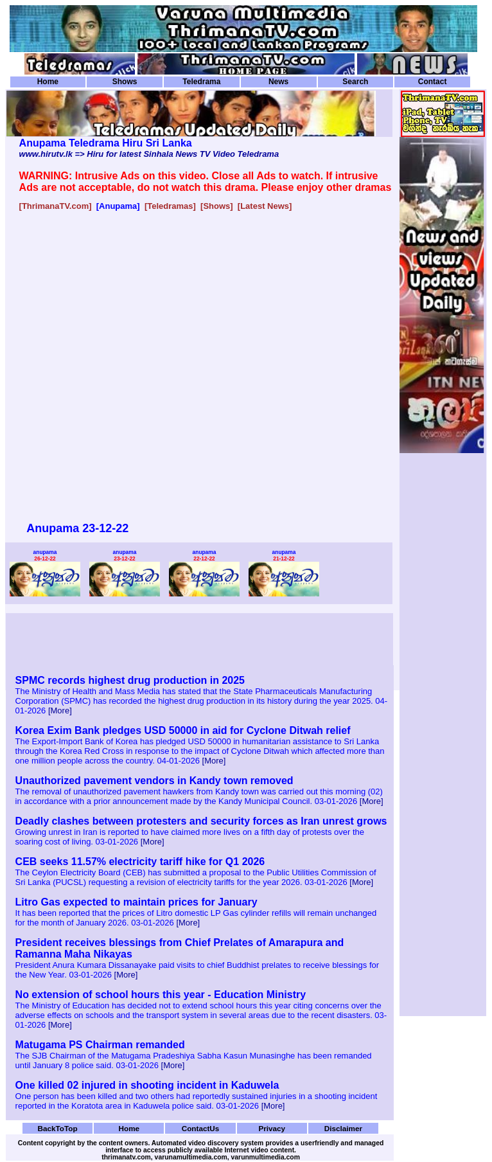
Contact (432, 81)
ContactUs (201, 1128)
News (278, 81)
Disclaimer (343, 1128)
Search (355, 81)
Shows (124, 81)
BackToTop (58, 1128)
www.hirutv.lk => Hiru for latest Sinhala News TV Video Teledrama (149, 154)
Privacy (271, 1128)
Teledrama (201, 81)
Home (47, 81)
